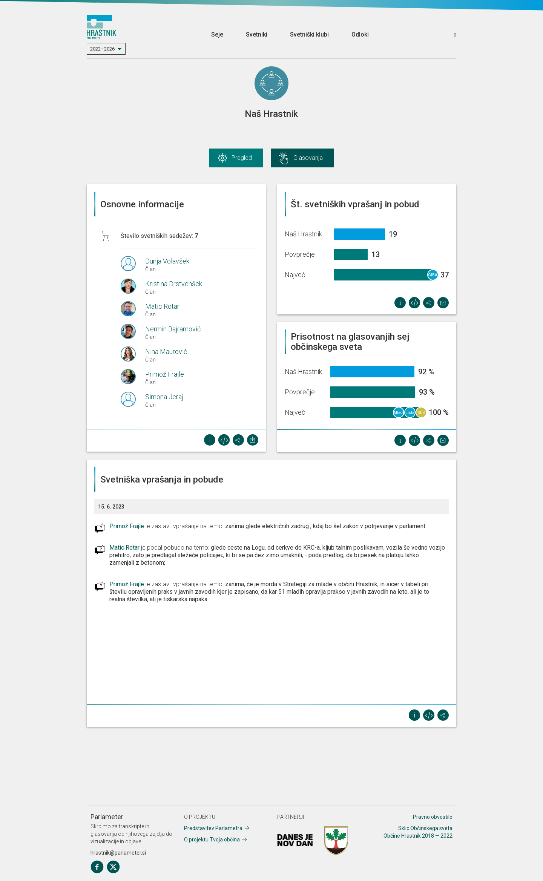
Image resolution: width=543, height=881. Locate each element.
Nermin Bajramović (173, 329)
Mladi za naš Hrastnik (399, 414)
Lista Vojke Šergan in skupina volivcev (410, 414)
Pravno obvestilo (432, 817)
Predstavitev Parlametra (213, 828)
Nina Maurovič (166, 351)
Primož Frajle (164, 374)
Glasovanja (308, 157)
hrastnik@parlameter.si (118, 853)
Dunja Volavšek (167, 261)
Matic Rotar (162, 306)
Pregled (242, 157)
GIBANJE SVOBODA (433, 276)
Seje (217, 34)
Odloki (360, 34)
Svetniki (256, 34)
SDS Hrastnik (421, 414)
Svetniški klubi (309, 34)
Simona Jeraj (164, 397)
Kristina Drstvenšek (173, 284)
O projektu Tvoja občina (212, 840)
